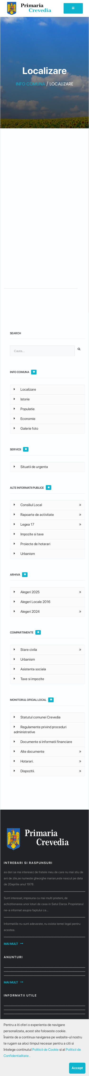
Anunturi (13, 957)
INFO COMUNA (30, 84)
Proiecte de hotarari (32, 544)
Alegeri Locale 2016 (32, 602)
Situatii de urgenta (31, 467)
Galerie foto (26, 428)
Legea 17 (24, 524)
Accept (77, 1068)
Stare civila (25, 650)
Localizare (25, 389)
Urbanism (24, 554)
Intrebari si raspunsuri (28, 863)
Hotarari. (24, 761)
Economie (24, 419)
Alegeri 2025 (27, 592)
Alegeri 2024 (27, 611)
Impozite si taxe (29, 534)
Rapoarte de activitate (34, 515)
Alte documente (29, 751)
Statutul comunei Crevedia (37, 717)
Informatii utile (20, 995)
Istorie (22, 399)
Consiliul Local (28, 505)
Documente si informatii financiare (43, 742)
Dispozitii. (24, 771)
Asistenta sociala (30, 669)
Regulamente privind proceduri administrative (40, 729)
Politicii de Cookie (45, 1049)
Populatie (24, 409)
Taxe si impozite (29, 679)
